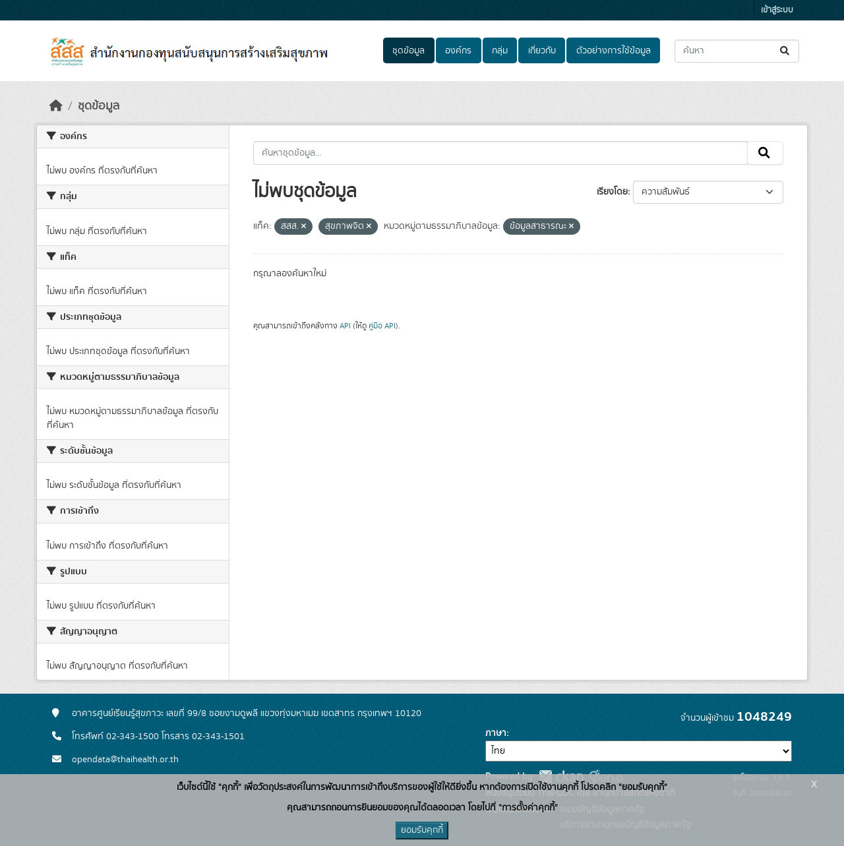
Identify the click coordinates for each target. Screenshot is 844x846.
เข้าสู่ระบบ (777, 10)
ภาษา (495, 733)
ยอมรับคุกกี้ (422, 830)
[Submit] (785, 51)
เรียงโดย (612, 191)
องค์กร (458, 50)
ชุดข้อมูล (408, 50)
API (345, 326)
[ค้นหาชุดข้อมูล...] (737, 51)
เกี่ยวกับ (542, 50)
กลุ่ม (500, 50)
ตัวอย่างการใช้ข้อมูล (613, 50)
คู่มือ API (382, 326)
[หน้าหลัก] (56, 106)
